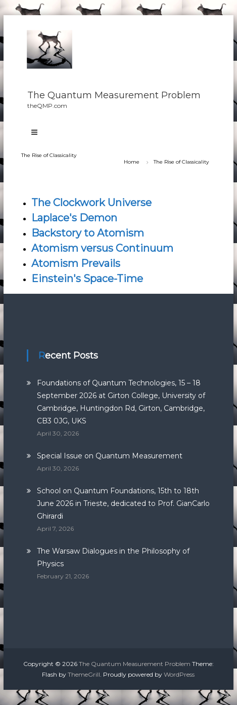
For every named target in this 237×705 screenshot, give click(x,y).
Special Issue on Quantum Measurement (109, 455)
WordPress (179, 674)
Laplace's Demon (74, 218)
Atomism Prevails (75, 263)
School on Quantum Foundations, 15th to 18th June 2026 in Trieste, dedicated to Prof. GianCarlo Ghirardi (123, 503)
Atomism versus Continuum (102, 248)
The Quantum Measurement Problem (114, 95)
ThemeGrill (84, 674)
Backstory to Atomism (87, 233)
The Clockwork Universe (91, 203)
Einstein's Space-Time (87, 278)
